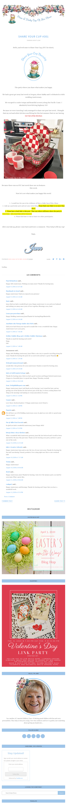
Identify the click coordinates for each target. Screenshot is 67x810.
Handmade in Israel (13, 291)
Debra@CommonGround (14, 363)
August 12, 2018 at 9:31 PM (14, 492)
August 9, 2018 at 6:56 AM (14, 319)
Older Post (59, 501)
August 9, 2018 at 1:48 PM (14, 406)
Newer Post (8, 501)
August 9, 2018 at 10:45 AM (14, 381)
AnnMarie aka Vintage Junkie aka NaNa (20, 323)
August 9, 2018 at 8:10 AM (14, 369)
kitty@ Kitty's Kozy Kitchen (15, 433)
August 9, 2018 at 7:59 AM (14, 358)
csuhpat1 (9, 484)
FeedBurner (19, 778)
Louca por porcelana (13, 313)
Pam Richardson (11, 281)
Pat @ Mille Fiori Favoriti (14, 422)
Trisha (8, 462)
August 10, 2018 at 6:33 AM (14, 443)
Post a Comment (9, 496)
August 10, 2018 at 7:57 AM (14, 457)
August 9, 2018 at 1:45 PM (14, 396)
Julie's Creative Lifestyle (14, 447)
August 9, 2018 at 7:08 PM (14, 418)
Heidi (8, 472)
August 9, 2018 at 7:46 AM (14, 332)
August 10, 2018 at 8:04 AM (14, 467)
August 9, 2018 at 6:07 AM (14, 287)
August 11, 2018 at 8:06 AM (14, 480)
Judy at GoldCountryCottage (16, 373)
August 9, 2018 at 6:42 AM (14, 309)
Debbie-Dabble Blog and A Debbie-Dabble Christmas (24, 336)
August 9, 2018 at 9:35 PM (14, 428)
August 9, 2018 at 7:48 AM (14, 346)
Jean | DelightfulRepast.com (15, 385)
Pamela (8, 410)
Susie (8, 301)
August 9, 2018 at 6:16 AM (14, 297)
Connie (8, 400)
